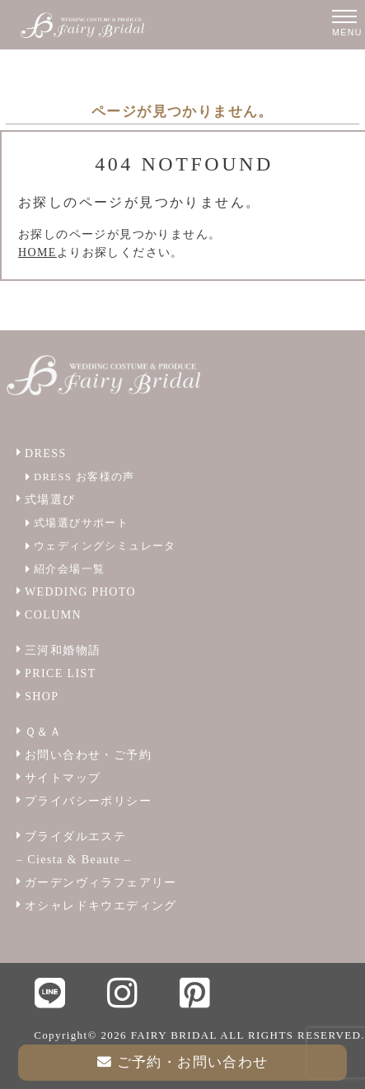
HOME (37, 252)
